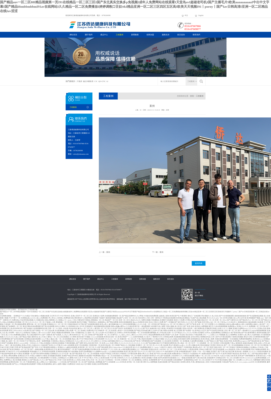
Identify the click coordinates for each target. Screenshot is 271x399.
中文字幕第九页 (110, 333)
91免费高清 (71, 364)
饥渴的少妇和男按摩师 (100, 364)
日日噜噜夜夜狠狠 (259, 337)
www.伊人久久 (247, 360)
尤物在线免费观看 (221, 339)
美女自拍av (189, 335)
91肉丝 (77, 364)
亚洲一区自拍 (180, 335)
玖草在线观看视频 (129, 324)
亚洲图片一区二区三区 (144, 345)
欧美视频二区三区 (21, 322)
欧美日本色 (23, 358)
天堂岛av (223, 322)
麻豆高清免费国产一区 (66, 349)
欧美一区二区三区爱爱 (205, 324)
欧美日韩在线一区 (107, 345)
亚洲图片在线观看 (166, 320)
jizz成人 (182, 345)
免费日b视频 (145, 320)
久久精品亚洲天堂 (132, 326)
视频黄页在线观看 (85, 356)
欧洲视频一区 (28, 353)
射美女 (145, 360)
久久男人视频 (190, 345)
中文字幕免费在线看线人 (48, 347)
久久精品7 (27, 316)
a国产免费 (79, 343)
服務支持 (165, 35)
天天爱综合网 (132, 353)
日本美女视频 (227, 318)
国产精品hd (50, 360)
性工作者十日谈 (60, 360)
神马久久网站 (60, 326)
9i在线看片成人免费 (157, 326)
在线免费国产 (178, 360)
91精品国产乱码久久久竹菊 (50, 345)
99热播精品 (155, 320)
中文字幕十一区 (14, 318)
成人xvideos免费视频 (13, 335)
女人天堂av (43, 337)
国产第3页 (136, 341)
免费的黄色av (177, 353)
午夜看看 (183, 316)
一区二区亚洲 (152, 324)
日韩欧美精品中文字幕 (75, 324)
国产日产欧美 (191, 324)
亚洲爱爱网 (153, 360)
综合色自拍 (73, 328)
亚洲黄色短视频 (61, 351)
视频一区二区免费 (235, 360)
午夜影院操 (188, 347)
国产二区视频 (169, 322)
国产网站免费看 (112, 322)
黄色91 (16, 343)
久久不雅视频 (220, 335)
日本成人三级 (263, 347)
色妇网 (165, 345)
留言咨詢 (181, 35)
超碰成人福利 (164, 316)
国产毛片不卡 (217, 353)
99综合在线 (128, 341)
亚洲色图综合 (195, 339)
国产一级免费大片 (244, 330)
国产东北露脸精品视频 (255, 316)
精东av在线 (81, 360)
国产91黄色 (18, 353)
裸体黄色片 (78, 318)
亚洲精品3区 (69, 341)
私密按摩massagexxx (240, 341)
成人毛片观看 (86, 364)
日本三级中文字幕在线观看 (221, 337)
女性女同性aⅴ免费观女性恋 (200, 337)
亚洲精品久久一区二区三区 (57, 324)
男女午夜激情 (174, 345)
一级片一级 (8, 345)
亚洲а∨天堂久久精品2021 (31, 345)
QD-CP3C (102, 81)
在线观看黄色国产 (185, 351)
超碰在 (23, 335)
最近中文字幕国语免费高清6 (166, 343)
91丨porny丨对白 (71, 320)
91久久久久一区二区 (112, 339)
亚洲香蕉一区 (177, 341)
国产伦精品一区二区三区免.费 (43, 330)
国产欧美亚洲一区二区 (75, 362)
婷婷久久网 (172, 347)
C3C (96, 81)
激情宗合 (34, 337)
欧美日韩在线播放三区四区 (206, 345)
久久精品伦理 (127, 347)
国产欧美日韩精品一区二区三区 (18, 349)
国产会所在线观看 (17, 339)
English (201, 15)
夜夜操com (25, 360)
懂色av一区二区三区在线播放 (58, 337)
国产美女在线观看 (47, 326)
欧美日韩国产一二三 (125, 337)
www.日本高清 (121, 362)
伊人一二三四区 (209, 335)
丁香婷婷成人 (92, 322)
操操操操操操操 (240, 316)
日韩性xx (120, 333)
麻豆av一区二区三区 (85, 328)
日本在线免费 (99, 339)
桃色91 (176, 320)
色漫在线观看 (162, 362)
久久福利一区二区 (91, 333)
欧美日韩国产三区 (167, 335)
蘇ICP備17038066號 (132, 299)
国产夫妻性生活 (232, 320)
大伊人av (97, 358)
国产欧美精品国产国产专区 (28, 347)
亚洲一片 (170, 333)
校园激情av (102, 322)
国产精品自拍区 (174, 362)
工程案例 (119, 35)
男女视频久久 (206, 316)
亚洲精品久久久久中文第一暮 (60, 353)
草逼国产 (179, 347)
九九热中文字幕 (156, 330)
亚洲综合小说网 (98, 316)
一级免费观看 (145, 326)
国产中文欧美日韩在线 (215, 330)
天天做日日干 (10, 351)
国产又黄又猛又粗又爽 (226, 351)
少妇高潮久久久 (177, 356)
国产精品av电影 (25, 337)
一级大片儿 (19, 333)
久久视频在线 (39, 320)
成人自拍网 (10, 333)
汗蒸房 (79, 81)
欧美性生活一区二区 (79, 335)
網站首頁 (73, 35)
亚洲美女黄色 (185, 362)
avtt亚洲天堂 (27, 330)
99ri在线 (3, 349)
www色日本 (215, 356)
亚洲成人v (61, 347)
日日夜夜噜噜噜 (260, 362)
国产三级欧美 (47, 335)
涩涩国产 (214, 351)
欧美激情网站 (47, 364)
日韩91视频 (170, 326)
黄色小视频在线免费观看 (61, 333)
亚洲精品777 (18, 316)
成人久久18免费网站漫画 (142, 347)
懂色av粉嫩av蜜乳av (118, 326)
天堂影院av (55, 341)
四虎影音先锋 (143, 322)
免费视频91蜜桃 (259, 360)
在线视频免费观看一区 (113, 316)
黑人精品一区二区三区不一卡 (188, 343)
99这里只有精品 (105, 353)
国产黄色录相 (236, 333)
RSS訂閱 (143, 299)
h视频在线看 (44, 316)
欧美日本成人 (183, 349)
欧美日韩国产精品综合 (231, 353)
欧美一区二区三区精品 (226, 347)
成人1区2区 (80, 326)
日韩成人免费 (204, 349)
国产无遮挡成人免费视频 (93, 362)
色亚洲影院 (128, 328)
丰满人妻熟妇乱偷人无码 (200, 362)
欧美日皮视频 (147, 358)
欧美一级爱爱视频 (43, 341)
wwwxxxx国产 (46, 333)
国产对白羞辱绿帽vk (248, 333)
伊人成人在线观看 (67, 345)
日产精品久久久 (180, 333)
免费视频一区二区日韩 (257, 326)
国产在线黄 (57, 335)
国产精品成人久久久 (37, 360)
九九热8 (101, 333)
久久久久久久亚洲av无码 (257, 328)
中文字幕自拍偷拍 (221, 360)
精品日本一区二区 (207, 320)
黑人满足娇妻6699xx (34, 335)
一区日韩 (116, 360)
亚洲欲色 (26, 333)
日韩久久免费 (158, 322)
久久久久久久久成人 (11, 337)
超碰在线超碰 (248, 343)
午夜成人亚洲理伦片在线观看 (171, 328)
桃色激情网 (44, 358)
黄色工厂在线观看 (194, 316)
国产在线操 (28, 328)
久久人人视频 (227, 328)
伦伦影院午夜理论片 (149, 356)
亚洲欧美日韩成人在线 (213, 328)
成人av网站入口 (42, 362)
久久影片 (147, 337)
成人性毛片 (178, 326)
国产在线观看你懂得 (91, 324)
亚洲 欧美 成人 (261, 356)
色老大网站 (114, 343)
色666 (150, 322)
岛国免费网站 (216, 333)
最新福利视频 (111, 318)
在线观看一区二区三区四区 (209, 343)
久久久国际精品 (220, 324)
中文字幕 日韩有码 (116, 358)
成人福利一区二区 (12, 341)
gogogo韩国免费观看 (259, 330)
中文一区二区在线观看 (91, 353)
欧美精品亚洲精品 (182, 318)
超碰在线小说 (155, 328)
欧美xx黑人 (104, 324)
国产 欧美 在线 (188, 326)
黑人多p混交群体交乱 (15, 328)
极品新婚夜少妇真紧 (255, 322)
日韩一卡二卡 (53, 328)
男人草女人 (52, 318)
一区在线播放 (233, 339)
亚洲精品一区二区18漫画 (132, 356)
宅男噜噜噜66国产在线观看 (151, 341)
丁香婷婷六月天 (156, 337)
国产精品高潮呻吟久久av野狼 (132, 316)
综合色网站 (17, 345)
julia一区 (219, 318)
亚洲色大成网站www (240, 328)
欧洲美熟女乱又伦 (50, 349)
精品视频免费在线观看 (102, 326)
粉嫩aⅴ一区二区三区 (202, 356)
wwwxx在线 (23, 343)
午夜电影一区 (9, 324)
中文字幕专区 (65, 316)
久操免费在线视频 (196, 341)
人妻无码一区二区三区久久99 (103, 328)
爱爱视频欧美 (250, 356)
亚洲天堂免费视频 (85, 351)
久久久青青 (149, 353)
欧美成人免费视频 (201, 326)
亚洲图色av (139, 360)
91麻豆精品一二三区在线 (57, 362)
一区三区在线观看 (69, 322)
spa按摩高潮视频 (260, 358)
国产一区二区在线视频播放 (233, 345)
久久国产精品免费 (101, 347)
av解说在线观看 (71, 347)
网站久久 (182, 324)
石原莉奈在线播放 (57, 343)
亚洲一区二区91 (124, 320)
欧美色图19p (117, 356)
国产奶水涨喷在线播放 (41, 353)
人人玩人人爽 (66, 335)
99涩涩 (21, 341)
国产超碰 (198, 322)
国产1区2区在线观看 (216, 349)
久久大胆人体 (115, 349)
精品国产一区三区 (111, 320)
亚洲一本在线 (63, 328)
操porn (135, 322)
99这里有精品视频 (26, 320)
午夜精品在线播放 (242, 347)
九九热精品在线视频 (115, 351)
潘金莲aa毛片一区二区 (201, 347)
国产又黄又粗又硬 (199, 358)
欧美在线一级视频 (241, 351)
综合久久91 (160, 351)
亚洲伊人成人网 (243, 335)
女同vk (207, 333)
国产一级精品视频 (36, 349)
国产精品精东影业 (254, 341)
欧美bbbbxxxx (258, 339)
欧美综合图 (105, 358)
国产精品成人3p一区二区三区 (168, 324)
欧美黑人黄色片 (117, 330)
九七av (77, 341)
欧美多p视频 (196, 320)
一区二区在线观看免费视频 (146, 333)
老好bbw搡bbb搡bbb (233, 324)
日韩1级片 (115, 353)
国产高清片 (119, 328)
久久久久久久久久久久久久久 (129, 343)
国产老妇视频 (73, 351)
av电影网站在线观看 (90, 318)
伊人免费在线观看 (205, 353)
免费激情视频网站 (245, 339)
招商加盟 (150, 35)
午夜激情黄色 (31, 362)
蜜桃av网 (141, 353)
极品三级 (54, 339)
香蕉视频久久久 (35, 351)
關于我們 (88, 35)
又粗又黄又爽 (141, 362)
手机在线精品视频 (12, 358)
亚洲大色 (219, 345)
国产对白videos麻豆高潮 (162, 353)
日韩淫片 (185, 353)
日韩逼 (90, 335)
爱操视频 (59, 322)
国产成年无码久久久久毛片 (184, 322)
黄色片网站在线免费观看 (32, 326)
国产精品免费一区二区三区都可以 (105, 335)
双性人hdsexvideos (15, 330)
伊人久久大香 (157, 345)
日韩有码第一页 (94, 345)
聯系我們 (196, 35)
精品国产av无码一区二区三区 (127, 318)
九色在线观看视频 (220, 326)
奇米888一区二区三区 (252, 345)
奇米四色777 (105, 349)
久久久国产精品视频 (148, 343)
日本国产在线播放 (6, 343)
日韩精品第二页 (34, 358)
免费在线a (15, 320)
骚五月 (211, 326)
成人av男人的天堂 (239, 318)
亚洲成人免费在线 (87, 330)
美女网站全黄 (95, 349)
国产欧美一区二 (245, 353)
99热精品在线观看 (169, 318)
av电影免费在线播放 (128, 349)
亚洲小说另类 (187, 328)
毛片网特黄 (264, 345)
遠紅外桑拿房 (88, 81)
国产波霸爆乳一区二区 (14, 326)
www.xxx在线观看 (96, 337)
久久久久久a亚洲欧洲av (132, 358)
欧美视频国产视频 (253, 318)
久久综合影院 (166, 341)
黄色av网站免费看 (10, 356)
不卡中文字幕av (87, 358)
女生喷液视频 (59, 330)
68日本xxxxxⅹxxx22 (246, 358)
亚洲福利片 (89, 326)
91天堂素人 (53, 358)
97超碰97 (102, 318)
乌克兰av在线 (225, 356)
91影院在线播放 (262, 351)
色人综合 (215, 316)
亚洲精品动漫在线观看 (32, 339)
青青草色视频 (261, 333)
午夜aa (232, 343)
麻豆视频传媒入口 (115, 324)
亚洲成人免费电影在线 (65, 318)
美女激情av (35, 316)
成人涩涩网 (178, 330)
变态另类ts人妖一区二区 (210, 322)
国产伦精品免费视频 (82, 349)
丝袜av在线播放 (8, 322)
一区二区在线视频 (64, 339)
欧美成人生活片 (200, 330)
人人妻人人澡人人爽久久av (128, 335)
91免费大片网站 (185, 320)
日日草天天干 (55, 316)
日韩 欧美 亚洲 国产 (237, 356)
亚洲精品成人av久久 (28, 318)
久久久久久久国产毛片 (141, 328)
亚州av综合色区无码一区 (92, 343)
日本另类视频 (128, 330)
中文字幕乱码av (30, 341)
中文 (186, 15)
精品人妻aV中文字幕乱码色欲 (82, 339)
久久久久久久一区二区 (36, 322)
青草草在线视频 (130, 333)
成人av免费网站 (231, 335)
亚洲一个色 (197, 351)
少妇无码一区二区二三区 (168, 349)
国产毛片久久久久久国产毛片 (144, 351)
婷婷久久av (119, 341)
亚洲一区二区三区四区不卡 (204, 360)
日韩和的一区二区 (127, 360)
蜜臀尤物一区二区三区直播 (36, 324)
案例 (108, 252)
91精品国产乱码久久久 (230, 362)
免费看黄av (232, 326)
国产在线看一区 (188, 330)
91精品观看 (198, 335)
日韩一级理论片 (156, 318)
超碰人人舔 (257, 324)
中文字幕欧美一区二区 (102, 330)
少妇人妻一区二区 (230, 330)
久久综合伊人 (232, 322)
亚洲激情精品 (189, 360)
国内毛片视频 (82, 322)
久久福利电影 (255, 335)
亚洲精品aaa (225, 333)
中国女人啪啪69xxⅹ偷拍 (38, 356)
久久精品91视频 (158, 339)
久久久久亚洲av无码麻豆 (195, 333)
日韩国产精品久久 (121, 345)
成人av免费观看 (42, 318)
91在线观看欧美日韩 (39, 328)
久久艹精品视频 (142, 349)
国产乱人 (15, 364)
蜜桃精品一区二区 (97, 320)
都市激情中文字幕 (171, 351)
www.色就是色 (230, 349)
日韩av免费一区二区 (72, 330)
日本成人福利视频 (108, 341)
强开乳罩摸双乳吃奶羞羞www (168, 358)
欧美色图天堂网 (184, 339)
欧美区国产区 (175, 316)
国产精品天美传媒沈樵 (142, 330)
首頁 (192, 96)
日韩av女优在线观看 (243, 349)
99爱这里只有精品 (83, 320)
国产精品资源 (77, 353)
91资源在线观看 (215, 362)
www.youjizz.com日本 (246, 362)
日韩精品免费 (168, 337)
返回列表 (198, 263)
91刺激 (154, 358)
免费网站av (8, 360)
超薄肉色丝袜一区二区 (17, 362)
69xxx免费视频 (151, 362)
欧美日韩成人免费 (207, 339)
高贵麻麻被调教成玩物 (182, 337)
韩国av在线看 (168, 330)
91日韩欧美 (109, 360)
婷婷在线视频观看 (125, 322)
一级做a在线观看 (186, 358)
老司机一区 (131, 362)
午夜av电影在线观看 (144, 339)
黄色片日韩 (248, 337)
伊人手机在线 (161, 333)
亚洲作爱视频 (138, 337)
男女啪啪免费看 (20, 324)
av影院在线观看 (189, 356)
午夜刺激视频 (70, 343)
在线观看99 (211, 358)
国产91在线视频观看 (226, 316)
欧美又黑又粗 (129, 351)
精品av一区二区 (107, 356)
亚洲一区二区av (220, 320)
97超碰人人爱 (50, 322)
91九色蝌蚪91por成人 (100, 351)
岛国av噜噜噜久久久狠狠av (54, 320)
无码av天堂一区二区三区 (95, 360)
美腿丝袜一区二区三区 (128, 339)
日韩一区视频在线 (77, 333)
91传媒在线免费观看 (151, 316)
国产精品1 (265, 341)
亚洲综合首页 (153, 349)
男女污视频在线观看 (258, 349)
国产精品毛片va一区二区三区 (249, 320)
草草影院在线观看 (48, 351)
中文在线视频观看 (22, 351)
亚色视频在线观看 (54, 356)
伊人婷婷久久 (96, 341)
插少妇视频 (17, 360)
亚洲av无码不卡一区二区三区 (81, 316)
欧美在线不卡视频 (83, 337)
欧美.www (105, 343)
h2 (107, 81)
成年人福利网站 (247, 324)
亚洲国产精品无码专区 (70, 356)
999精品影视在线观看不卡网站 (30, 364)
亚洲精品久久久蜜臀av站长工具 (69, 358)
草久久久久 (211, 318)
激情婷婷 (239, 343)
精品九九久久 (136, 320)
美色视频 (131, 345)
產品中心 (104, 35)
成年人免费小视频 (59, 364)
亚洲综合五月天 (23, 356)
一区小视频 (206, 351)
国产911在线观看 (109, 362)
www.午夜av (45, 339)
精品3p (62, 341)
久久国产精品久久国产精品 (213, 341)
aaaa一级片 (264, 318)
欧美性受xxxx (71, 360)
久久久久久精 (141, 324)
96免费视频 (96, 356)
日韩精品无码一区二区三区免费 (227, 358)
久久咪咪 (72, 337)
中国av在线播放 (44, 343)
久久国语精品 (71, 326)
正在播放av (253, 347)
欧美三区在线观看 (81, 345)
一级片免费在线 (198, 328)
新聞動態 (135, 35)
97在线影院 (194, 353)
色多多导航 (228, 341)
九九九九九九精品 (171, 339)
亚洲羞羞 (186, 341)
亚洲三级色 (213, 347)
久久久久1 (252, 351)
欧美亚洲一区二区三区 (86, 347)
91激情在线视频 (237, 337)
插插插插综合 (243, 322)
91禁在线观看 (225, 343)
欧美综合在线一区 (110, 337)
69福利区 (123, 353)
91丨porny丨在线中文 (159, 347)
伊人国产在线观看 (163, 356)
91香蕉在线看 (193, 349)
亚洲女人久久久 (242, 326)
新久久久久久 (85, 341)
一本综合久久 (33, 343)
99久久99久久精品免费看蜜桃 (149, 335)
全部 (167, 110)
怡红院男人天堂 (144, 318)
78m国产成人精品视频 (198, 318)
